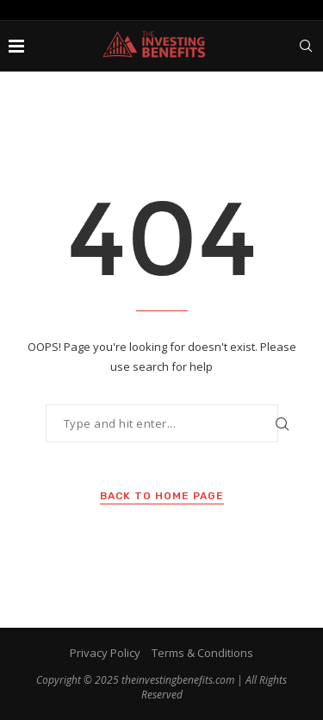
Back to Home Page (162, 496)
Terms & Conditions (202, 653)
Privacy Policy (105, 653)
